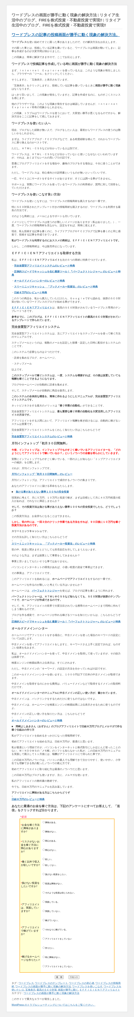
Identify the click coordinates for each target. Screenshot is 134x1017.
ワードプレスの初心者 (81, 983)
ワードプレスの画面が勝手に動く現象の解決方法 (43, 986)
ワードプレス (26, 983)
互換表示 (30, 989)
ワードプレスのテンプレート (51, 983)
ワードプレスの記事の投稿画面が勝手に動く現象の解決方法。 (66, 35)
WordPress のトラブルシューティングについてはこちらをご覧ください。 (54, 1004)
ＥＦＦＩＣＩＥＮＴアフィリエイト (100, 989)
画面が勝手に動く (68, 989)
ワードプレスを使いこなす (87, 986)
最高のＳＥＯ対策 (47, 989)
